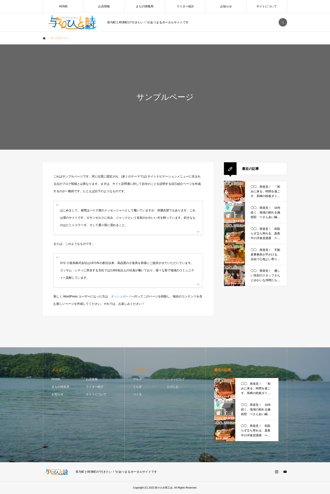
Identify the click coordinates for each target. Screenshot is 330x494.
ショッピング (176, 379)
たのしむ (173, 386)
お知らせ (226, 6)
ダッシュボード (121, 296)
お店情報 (104, 6)
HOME (63, 6)
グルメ (137, 379)
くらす (137, 386)
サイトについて (266, 6)
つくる (137, 394)
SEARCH (283, 22)
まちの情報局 (144, 6)
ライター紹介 (185, 6)
